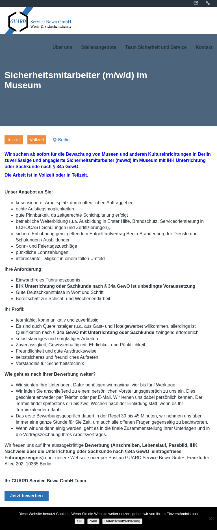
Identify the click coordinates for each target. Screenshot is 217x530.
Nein (93, 521)
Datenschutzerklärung (122, 521)
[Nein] (210, 518)
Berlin (64, 139)
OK (79, 521)
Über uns (62, 47)
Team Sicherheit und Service (156, 47)
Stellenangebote (98, 47)
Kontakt (204, 47)
